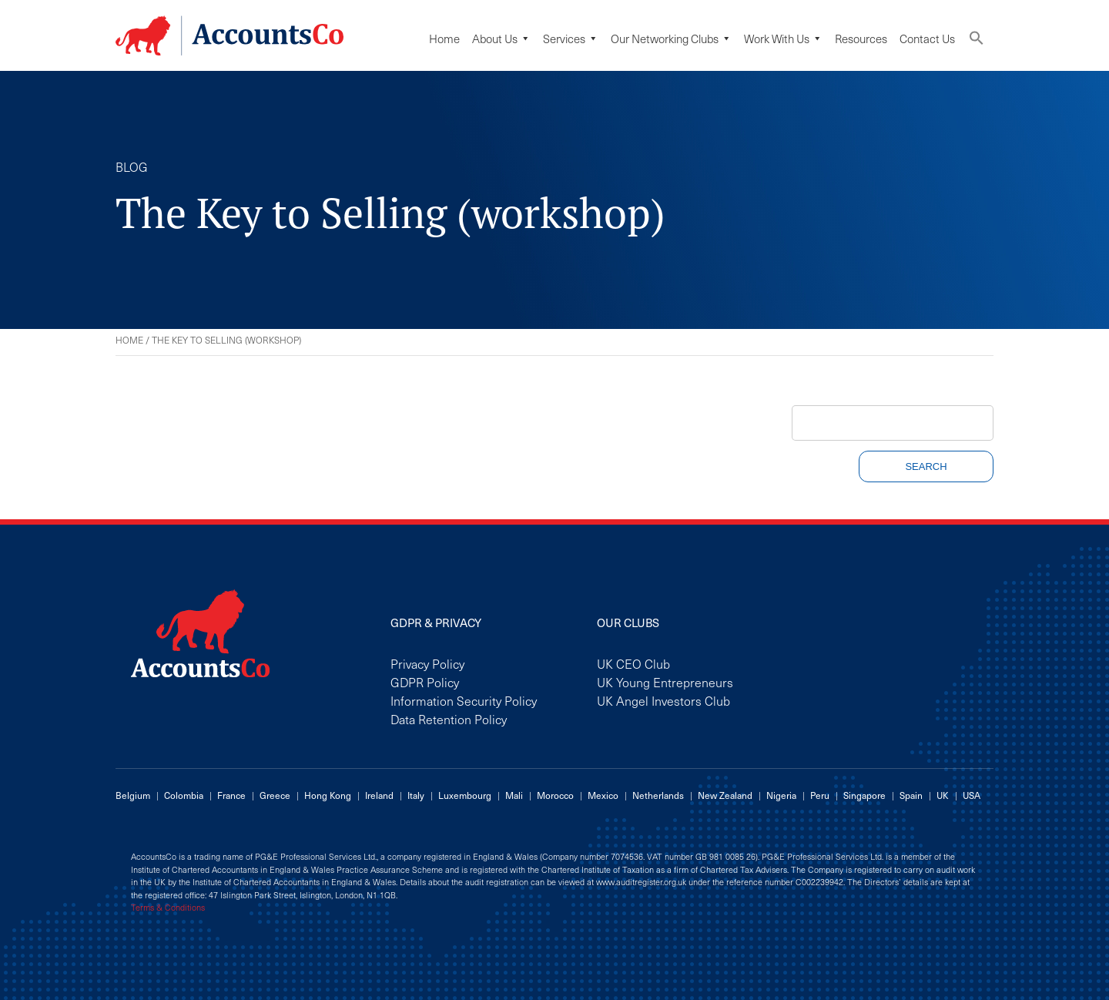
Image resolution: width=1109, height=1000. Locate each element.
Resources (861, 38)
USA (971, 795)
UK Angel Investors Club (663, 700)
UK (942, 795)
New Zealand (725, 795)
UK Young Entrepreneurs (665, 682)
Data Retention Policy (448, 719)
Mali (514, 795)
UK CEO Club (633, 663)
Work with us (783, 38)
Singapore (864, 795)
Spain (911, 795)
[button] (976, 41)
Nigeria (781, 795)
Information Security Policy (463, 700)
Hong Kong (327, 795)
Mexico (603, 795)
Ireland (379, 795)
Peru (819, 795)
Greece (275, 795)
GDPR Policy (424, 682)
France (231, 795)
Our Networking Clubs (671, 38)
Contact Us (927, 38)
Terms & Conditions (168, 907)
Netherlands (658, 795)
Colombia (183, 795)
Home (444, 38)
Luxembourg (464, 795)
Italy (415, 795)
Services (570, 38)
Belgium (133, 795)
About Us (501, 38)
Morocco (555, 795)
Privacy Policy (427, 663)
